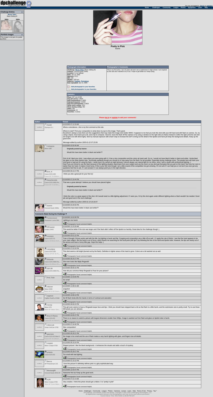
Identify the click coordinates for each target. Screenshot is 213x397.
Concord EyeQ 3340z (81, 71)
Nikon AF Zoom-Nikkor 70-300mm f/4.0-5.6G (59, 384)
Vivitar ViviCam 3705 (51, 327)
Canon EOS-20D (50, 174)
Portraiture (85, 81)
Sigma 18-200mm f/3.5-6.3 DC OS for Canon (59, 264)
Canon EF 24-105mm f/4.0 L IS (55, 339)
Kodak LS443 (49, 229)
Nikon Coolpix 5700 (51, 345)
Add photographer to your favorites (82, 89)
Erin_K (49, 172)
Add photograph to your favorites (81, 86)
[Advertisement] (117, 57)
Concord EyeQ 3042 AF (52, 373)
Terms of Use (141, 391)
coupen (50, 343)
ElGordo (50, 259)
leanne (117, 49)
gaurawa (50, 334)
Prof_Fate (50, 278)
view (78, 112)
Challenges (87, 391)
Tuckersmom (52, 218)
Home (81, 391)
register (209, 6)
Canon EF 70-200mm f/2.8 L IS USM (57, 176)
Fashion (77, 81)
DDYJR (50, 269)
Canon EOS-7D (50, 238)
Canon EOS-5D (50, 318)
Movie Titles (12, 14)
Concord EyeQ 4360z (52, 208)
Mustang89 (51, 370)
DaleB (49, 125)
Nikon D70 (48, 307)
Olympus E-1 (49, 127)
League (104, 391)
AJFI (49, 380)
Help (134, 391)
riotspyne (50, 146)
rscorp (49, 305)
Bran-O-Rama (52, 316)
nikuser (50, 287)
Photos (110, 391)
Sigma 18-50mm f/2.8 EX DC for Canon (58, 241)
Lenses (123, 391)
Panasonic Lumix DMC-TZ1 (54, 220)
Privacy (149, 391)
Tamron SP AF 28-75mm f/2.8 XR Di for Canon (60, 254)
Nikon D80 (48, 148)
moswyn (50, 236)
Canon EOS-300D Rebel (53, 182)
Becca (49, 361)
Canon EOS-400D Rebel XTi (54, 262)
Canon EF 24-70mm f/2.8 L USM (55, 320)
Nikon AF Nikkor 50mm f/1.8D (54, 309)
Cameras (117, 391)
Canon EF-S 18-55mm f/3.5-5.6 (55, 185)
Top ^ (155, 391)
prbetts (50, 352)
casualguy (51, 249)
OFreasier (51, 227)
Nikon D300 (48, 289)
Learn (129, 391)
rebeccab (50, 325)
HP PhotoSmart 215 (51, 364)
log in (202, 6)
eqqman (50, 296)
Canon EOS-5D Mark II (52, 336)
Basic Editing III (12, 16)
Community (96, 391)
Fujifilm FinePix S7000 (52, 298)
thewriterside (52, 180)
